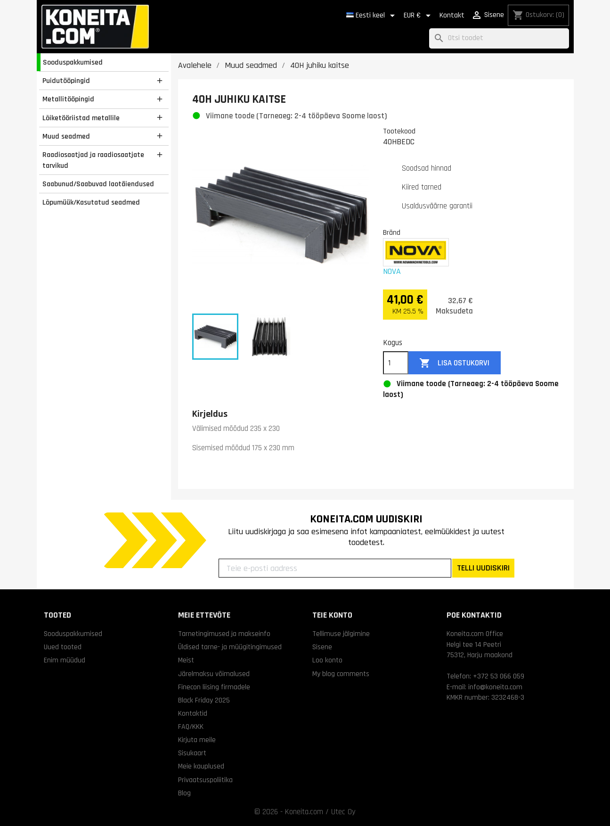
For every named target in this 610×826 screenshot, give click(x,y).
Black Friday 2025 (204, 700)
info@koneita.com (495, 687)
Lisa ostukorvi (454, 363)
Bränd (391, 232)
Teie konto (332, 615)
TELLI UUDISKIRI (483, 567)
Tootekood (399, 131)
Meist (186, 660)
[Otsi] (499, 38)
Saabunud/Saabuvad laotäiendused (98, 184)
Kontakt (451, 15)
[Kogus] (395, 363)
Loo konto (327, 660)
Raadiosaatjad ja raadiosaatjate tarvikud (93, 160)
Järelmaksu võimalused (214, 673)
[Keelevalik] (372, 15)
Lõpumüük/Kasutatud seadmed (91, 202)
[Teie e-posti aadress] (335, 568)
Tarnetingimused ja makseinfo (224, 633)
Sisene (322, 647)
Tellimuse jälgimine (341, 633)
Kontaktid (192, 713)
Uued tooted (62, 647)
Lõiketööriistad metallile (81, 118)
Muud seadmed (66, 136)
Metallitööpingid (68, 99)
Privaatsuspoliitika (205, 780)
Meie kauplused (201, 766)
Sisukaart (192, 753)
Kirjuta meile (197, 739)
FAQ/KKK (190, 726)
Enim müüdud (64, 660)
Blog (184, 793)
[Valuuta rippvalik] (419, 15)
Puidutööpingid (66, 80)
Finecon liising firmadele (214, 687)
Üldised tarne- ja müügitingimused (230, 647)
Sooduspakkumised (73, 62)
